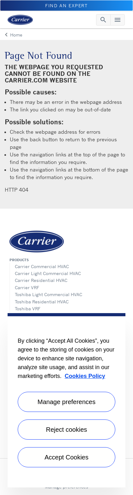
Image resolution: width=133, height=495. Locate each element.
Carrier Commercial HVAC (42, 266)
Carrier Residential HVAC (41, 280)
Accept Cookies (66, 457)
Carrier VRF (27, 287)
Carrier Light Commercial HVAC (48, 273)
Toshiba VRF (27, 308)
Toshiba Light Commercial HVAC (48, 294)
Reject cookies (66, 429)
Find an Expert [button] (66, 5)
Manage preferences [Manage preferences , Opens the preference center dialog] (66, 401)
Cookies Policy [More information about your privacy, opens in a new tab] (85, 376)
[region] (66, 400)
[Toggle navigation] (103, 19)
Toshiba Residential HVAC (42, 301)
